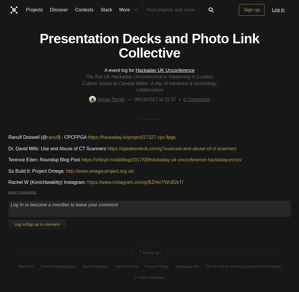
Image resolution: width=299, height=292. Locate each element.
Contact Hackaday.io (58, 266)
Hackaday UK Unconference (164, 70)
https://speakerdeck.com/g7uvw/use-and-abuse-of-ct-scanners (172, 148)
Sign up (252, 9)
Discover (59, 9)
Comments (197, 99)
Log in (278, 9)
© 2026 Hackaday (149, 277)
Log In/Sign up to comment (37, 224)
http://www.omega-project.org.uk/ (100, 171)
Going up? (149, 253)
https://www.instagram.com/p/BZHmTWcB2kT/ (135, 182)
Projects (34, 9)
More (129, 9)
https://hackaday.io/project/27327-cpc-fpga (131, 137)
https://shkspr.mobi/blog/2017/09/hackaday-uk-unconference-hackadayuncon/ (161, 159)
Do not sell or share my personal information (243, 266)
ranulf (53, 137)
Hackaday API (187, 266)
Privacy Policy (156, 266)
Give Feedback (95, 266)
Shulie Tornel (106, 99)
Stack (106, 9)
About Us (26, 266)
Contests (84, 9)
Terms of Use (126, 266)
